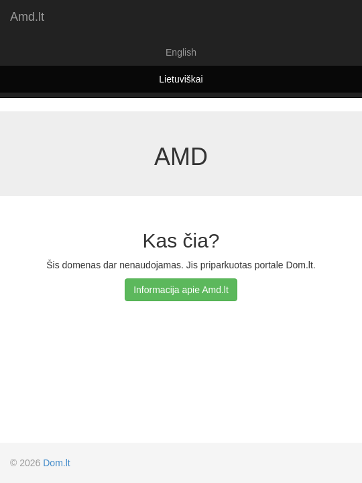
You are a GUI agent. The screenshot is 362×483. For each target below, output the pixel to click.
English (181, 52)
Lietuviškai (180, 79)
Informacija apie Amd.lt (181, 289)
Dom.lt (56, 463)
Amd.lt (27, 16)
